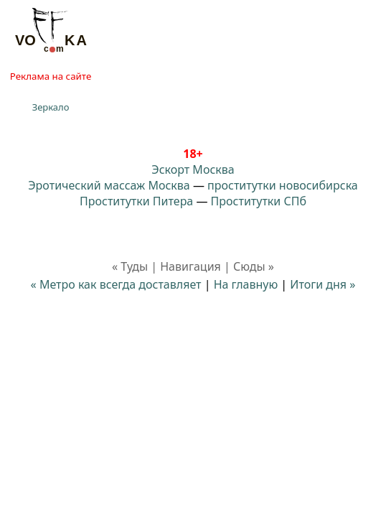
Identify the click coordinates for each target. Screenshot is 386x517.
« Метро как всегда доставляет (116, 284)
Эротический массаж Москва (108, 185)
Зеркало (51, 107)
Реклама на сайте (50, 76)
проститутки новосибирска (282, 185)
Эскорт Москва (192, 169)
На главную (246, 284)
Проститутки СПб (258, 201)
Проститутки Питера (136, 201)
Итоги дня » (322, 284)
